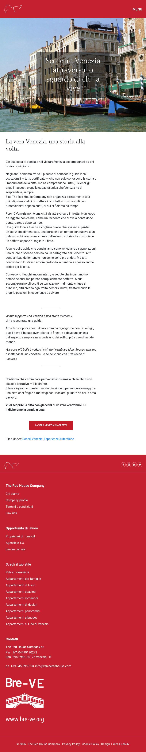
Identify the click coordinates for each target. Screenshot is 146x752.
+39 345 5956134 (22, 666)
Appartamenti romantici (22, 598)
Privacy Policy (71, 744)
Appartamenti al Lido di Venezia (27, 624)
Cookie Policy (91, 744)
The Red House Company (44, 744)
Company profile (17, 500)
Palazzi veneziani (17, 572)
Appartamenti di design (21, 604)
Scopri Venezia (32, 439)
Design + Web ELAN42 (115, 744)
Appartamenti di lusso (21, 585)
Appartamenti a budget (21, 617)
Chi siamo (12, 494)
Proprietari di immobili (21, 536)
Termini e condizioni (19, 506)
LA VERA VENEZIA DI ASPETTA (51, 425)
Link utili (11, 513)
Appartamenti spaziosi (21, 592)
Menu (137, 9)
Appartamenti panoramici (23, 611)
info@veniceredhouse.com (53, 666)
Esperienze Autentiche (59, 439)
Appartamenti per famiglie (23, 579)
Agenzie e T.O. (15, 543)
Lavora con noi (15, 549)
